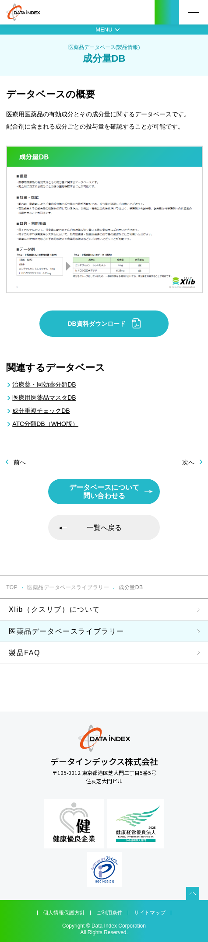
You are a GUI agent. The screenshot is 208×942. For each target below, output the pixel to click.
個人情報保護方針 (64, 913)
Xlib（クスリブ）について (54, 609)
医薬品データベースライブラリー (68, 587)
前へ (20, 462)
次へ (188, 462)
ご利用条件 (109, 913)
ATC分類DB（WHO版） (45, 424)
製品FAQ (24, 652)
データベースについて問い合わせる (104, 491)
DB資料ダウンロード (103, 323)
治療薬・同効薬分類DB (44, 384)
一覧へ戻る (104, 527)
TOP (12, 587)
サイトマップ (150, 913)
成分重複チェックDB (41, 411)
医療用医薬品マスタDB (44, 397)
